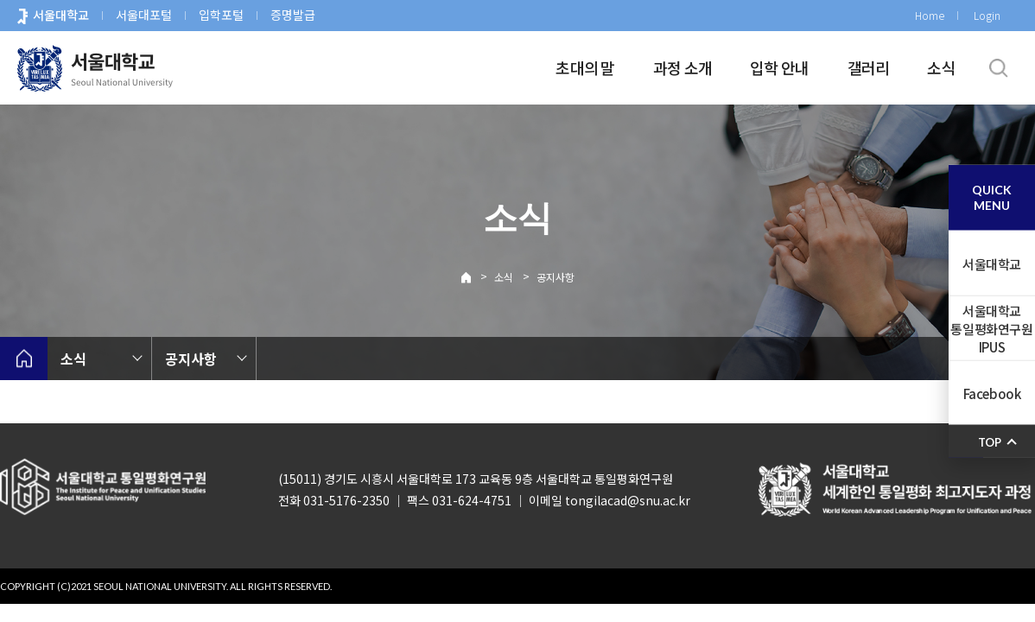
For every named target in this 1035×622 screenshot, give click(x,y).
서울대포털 (144, 14)
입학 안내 (779, 67)
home (24, 358)
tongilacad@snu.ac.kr (627, 500)
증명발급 (292, 14)
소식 (941, 67)
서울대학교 (61, 14)
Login (987, 15)
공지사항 (556, 277)
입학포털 (221, 14)
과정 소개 (682, 67)
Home (929, 15)
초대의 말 (585, 67)
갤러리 (869, 67)
